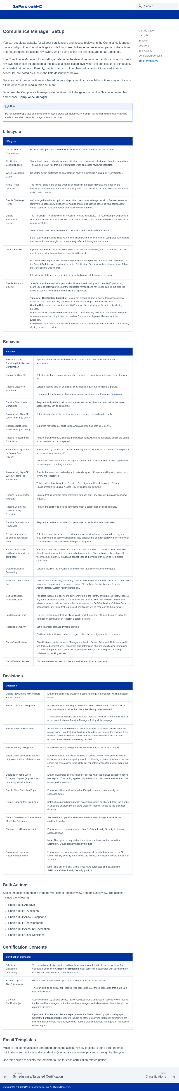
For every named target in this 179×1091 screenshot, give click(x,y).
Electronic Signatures (111, 394)
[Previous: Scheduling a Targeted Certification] (34, 1076)
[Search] (157, 6)
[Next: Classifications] (159, 1076)
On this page (146, 30)
